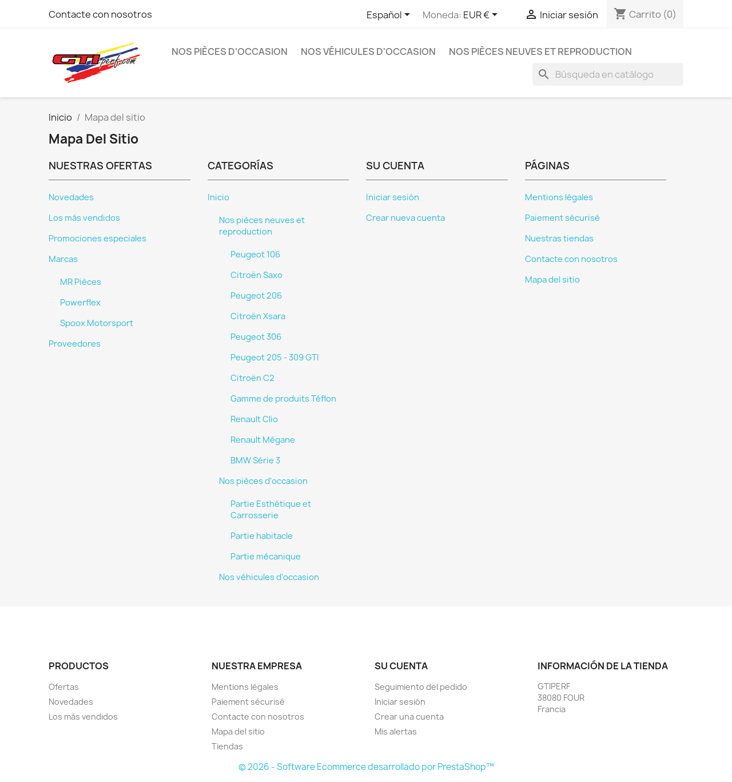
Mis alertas (396, 731)
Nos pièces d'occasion (230, 51)
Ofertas (64, 686)
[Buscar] (607, 74)
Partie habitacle (261, 536)
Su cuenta (401, 666)
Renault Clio (254, 419)
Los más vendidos (84, 218)
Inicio (218, 197)
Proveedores (75, 344)
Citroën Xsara (257, 316)
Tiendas (227, 746)
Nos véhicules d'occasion (368, 51)
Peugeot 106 (255, 254)
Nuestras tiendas (559, 238)
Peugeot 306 (255, 337)
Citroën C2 (252, 378)
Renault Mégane (262, 440)
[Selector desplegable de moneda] (482, 15)
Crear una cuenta (409, 716)
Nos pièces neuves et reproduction (540, 51)
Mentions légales (559, 197)
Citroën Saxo (256, 275)
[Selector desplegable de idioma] (390, 15)
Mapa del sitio (552, 279)
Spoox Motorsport (96, 323)
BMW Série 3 (255, 460)
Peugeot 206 (256, 295)
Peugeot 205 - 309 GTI (274, 357)
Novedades (71, 197)
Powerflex (80, 302)
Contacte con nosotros (100, 14)
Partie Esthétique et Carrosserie (270, 509)
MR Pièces (80, 282)
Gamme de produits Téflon (283, 398)
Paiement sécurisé (562, 218)
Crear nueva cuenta (405, 218)
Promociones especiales (97, 238)
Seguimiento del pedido (421, 686)
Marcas (63, 259)
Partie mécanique (265, 556)
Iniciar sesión (392, 197)
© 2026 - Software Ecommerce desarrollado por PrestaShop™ (366, 767)
